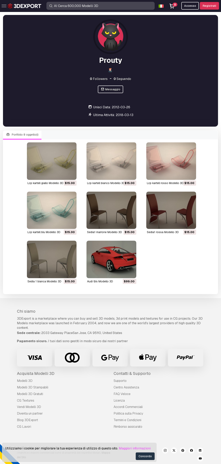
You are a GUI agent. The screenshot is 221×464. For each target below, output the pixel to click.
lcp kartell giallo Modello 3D (45, 183)
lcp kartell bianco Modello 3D (106, 183)
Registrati (209, 6)
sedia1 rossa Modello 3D (163, 232)
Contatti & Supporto (132, 373)
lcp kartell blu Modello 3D (44, 232)
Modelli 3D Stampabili (32, 387)
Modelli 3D (24, 381)
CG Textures (25, 400)
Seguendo (122, 79)
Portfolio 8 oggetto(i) (22, 135)
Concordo (145, 456)
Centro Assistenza (126, 387)
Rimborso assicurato (128, 427)
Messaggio (110, 89)
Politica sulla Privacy (128, 413)
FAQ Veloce (122, 394)
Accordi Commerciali (128, 407)
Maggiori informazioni (135, 448)
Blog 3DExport (27, 420)
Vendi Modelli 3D (29, 407)
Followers (99, 79)
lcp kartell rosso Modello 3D (165, 183)
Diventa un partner (30, 413)
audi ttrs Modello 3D (100, 281)
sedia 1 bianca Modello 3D (44, 281)
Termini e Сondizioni (127, 420)
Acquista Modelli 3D (35, 373)
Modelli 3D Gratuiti (30, 394)
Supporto (120, 381)
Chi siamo (26, 311)
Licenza (119, 400)
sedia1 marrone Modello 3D (104, 232)
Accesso (190, 6)
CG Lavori (24, 427)
